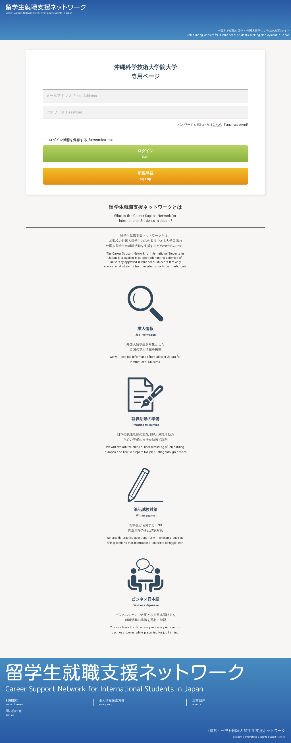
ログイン (145, 153)
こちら (217, 125)
